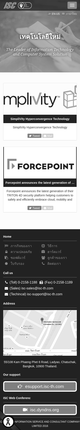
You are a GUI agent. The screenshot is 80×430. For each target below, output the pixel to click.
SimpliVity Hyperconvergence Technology (40, 119)
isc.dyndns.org (40, 409)
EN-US (53, 13)
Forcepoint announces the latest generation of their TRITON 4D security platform (41, 182)
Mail (48, 135)
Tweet (35, 135)
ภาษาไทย (69, 13)
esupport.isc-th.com (40, 386)
